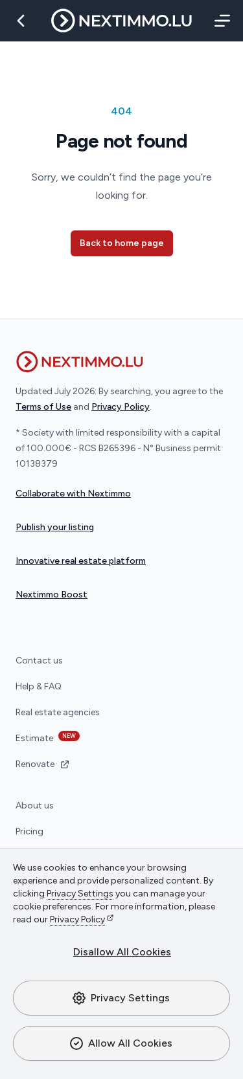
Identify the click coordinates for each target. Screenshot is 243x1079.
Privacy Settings (120, 998)
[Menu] (220, 20)
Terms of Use (43, 406)
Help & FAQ (39, 686)
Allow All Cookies (120, 1043)
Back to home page (122, 243)
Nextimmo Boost (51, 594)
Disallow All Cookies (122, 952)
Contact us (39, 660)
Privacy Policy (77, 919)
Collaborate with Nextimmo (73, 493)
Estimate (48, 737)
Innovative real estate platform (81, 560)
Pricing (29, 831)
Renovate (43, 764)
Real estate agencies (58, 712)
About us (35, 805)
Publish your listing (55, 527)
